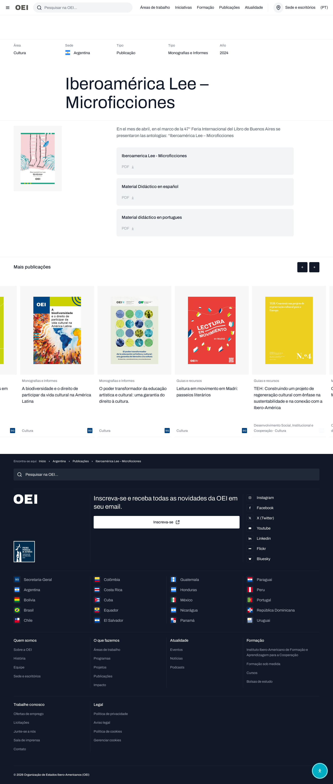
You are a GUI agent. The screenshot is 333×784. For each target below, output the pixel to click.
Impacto (100, 685)
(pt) (324, 7)
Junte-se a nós (25, 731)
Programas (102, 658)
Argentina (59, 461)
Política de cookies (108, 731)
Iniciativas (183, 7)
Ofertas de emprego (29, 714)
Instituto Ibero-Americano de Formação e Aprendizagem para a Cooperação (277, 652)
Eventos (176, 649)
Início (42, 461)
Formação (205, 7)
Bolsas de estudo (259, 681)
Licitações (21, 722)
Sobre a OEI (23, 649)
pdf (128, 167)
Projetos (100, 667)
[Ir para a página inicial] (21, 7)
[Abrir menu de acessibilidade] (320, 771)
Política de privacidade (111, 714)
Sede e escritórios (27, 676)
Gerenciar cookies (107, 740)
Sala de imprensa (27, 740)
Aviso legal (102, 722)
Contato (20, 749)
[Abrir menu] (7, 7)
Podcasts (177, 667)
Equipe (19, 667)
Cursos (252, 673)
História (19, 658)
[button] (302, 267)
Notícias (176, 658)
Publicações (229, 7)
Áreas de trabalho (155, 7)
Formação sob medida (263, 664)
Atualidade (254, 7)
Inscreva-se (166, 522)
